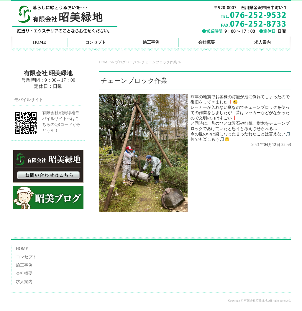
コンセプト (95, 42)
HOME (39, 42)
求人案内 (262, 42)
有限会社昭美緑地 (255, 300)
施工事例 (151, 42)
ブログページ (125, 62)
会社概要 (206, 42)
